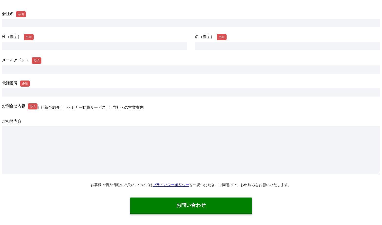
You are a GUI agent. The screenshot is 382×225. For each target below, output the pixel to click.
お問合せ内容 (13, 106)
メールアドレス (15, 60)
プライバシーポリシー (171, 185)
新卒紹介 (52, 107)
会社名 (8, 14)
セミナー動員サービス (86, 107)
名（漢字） (204, 37)
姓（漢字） (11, 37)
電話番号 (10, 83)
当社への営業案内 (128, 107)
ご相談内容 (11, 121)
